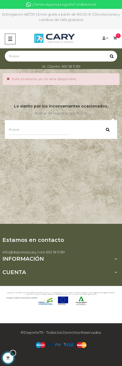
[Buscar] (61, 56)
